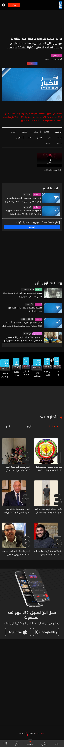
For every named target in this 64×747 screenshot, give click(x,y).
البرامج (17, 744)
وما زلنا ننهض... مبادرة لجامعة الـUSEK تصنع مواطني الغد (46, 373)
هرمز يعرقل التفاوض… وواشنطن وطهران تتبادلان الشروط (36, 374)
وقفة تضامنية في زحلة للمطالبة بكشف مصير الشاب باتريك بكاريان (48, 552)
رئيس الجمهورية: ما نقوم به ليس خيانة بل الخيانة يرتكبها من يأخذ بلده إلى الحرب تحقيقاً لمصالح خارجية (16, 510)
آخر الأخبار (37, 194)
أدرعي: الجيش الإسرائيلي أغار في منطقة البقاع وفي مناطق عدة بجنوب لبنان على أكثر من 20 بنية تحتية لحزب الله (16, 552)
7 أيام (30, 426)
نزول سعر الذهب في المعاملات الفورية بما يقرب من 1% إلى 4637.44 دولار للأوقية (22, 199)
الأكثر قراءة (49, 416)
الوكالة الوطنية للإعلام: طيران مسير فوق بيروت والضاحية (24, 309)
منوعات (39, 289)
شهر (8, 426)
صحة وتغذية (37, 334)
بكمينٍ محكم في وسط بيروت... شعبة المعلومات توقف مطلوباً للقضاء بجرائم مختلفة (48, 510)
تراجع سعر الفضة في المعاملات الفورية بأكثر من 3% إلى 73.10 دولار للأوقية (23, 212)
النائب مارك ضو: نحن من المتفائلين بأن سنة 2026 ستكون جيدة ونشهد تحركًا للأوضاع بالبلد (22, 324)
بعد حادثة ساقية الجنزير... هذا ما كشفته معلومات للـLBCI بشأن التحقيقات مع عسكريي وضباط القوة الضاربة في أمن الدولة (49, 468)
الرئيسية (57, 744)
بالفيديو (51, 359)
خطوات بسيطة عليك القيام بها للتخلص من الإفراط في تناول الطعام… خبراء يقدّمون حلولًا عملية (22, 339)
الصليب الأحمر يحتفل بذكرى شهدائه (25, 373)
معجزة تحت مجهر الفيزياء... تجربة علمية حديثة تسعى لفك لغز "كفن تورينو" (22, 294)
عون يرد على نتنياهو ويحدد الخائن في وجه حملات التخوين (56, 372)
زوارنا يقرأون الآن (48, 283)
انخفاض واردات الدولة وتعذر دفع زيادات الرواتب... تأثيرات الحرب (15, 373)
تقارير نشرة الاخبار (57, 361)
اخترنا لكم (50, 188)
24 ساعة (53, 426)
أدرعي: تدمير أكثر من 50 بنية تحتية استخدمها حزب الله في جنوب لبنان (17, 468)
